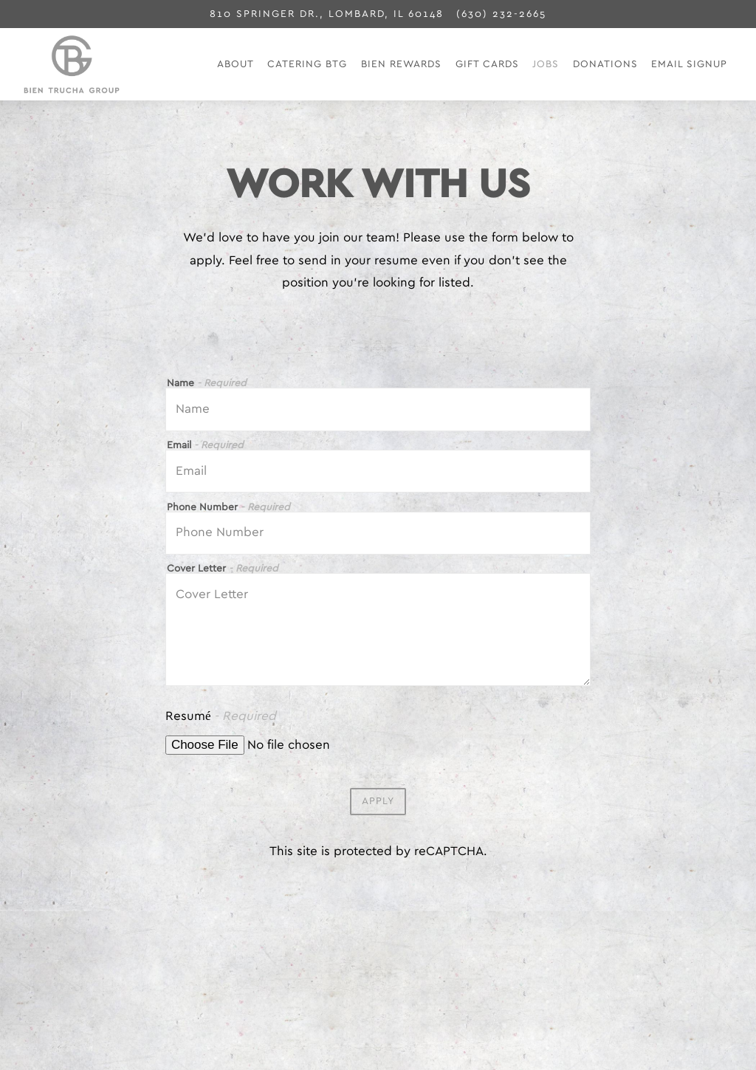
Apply (378, 804)
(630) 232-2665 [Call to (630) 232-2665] (501, 14)
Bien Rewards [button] (401, 64)
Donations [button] (605, 64)
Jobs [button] (545, 64)
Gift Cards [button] (487, 64)
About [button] (235, 64)
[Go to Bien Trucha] (327, 14)
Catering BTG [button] (307, 64)
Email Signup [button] (689, 64)
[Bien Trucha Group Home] (116, 64)
